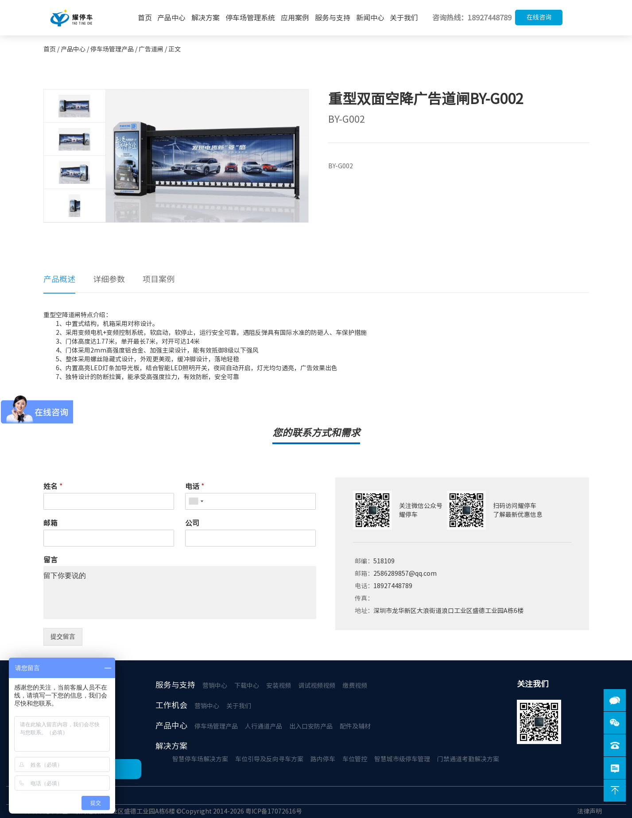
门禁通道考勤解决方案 (468, 759)
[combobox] (196, 501)
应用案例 (295, 17)
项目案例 (158, 279)
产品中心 (171, 17)
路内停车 (322, 759)
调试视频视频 (316, 685)
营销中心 (214, 685)
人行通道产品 (263, 726)
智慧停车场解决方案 (200, 759)
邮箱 (50, 523)
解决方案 (205, 17)
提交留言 (62, 636)
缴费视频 (354, 685)
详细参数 (109, 279)
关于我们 (404, 17)
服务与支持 (332, 17)
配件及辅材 (355, 726)
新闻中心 (370, 17)
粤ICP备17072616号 (273, 811)
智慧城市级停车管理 (402, 759)
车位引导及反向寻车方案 (269, 759)
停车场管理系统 (250, 17)
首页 (145, 17)
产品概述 (59, 279)
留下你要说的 (179, 592)
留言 (50, 559)
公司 (192, 523)
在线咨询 (539, 17)
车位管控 (354, 759)
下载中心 (246, 685)
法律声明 (589, 811)
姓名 (52, 486)
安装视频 (278, 685)
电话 (194, 486)
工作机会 (171, 705)
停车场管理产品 (216, 726)
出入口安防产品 (311, 726)
